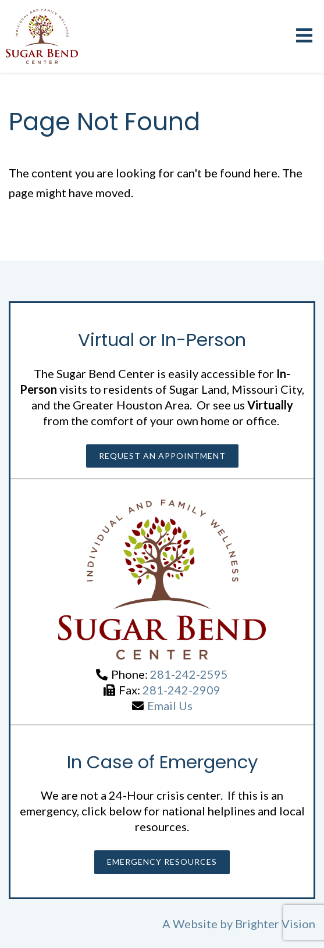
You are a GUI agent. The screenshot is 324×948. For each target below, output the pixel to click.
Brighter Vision (275, 924)
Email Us (170, 705)
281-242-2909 (181, 690)
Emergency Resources (162, 862)
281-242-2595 (189, 674)
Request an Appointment (162, 456)
